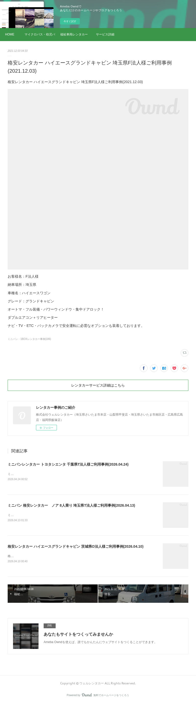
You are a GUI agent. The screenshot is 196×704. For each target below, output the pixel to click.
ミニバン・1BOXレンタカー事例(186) (29, 339)
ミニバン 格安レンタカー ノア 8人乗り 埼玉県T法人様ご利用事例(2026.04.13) (71, 505)
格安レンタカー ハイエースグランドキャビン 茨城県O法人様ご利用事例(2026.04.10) (75, 546)
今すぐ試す (70, 21)
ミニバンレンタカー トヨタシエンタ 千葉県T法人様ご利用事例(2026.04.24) (68, 464)
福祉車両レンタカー (74, 34)
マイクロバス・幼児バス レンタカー (39, 34)
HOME (9, 34)
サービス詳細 (105, 34)
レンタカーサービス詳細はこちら (98, 385)
